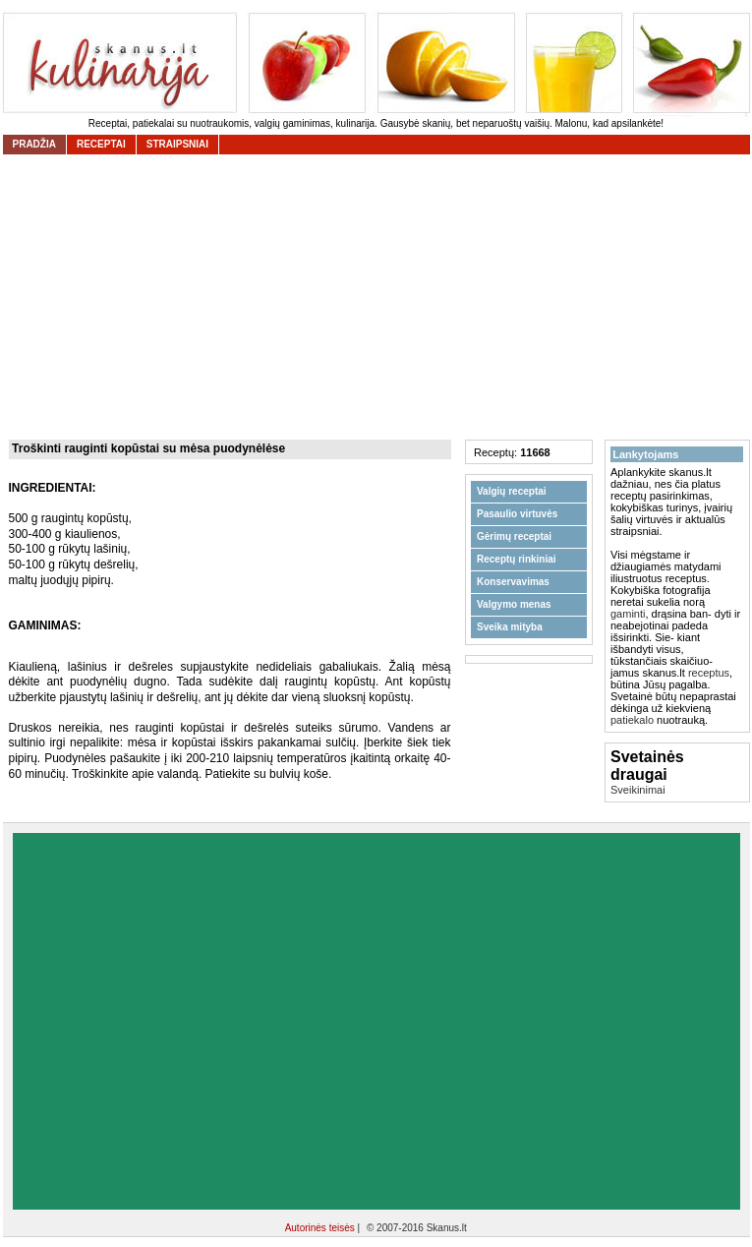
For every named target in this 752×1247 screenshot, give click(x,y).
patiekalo (632, 720)
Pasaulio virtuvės (517, 513)
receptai (101, 144)
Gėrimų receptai (514, 536)
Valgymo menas (514, 604)
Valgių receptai (512, 491)
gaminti (627, 614)
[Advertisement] (187, 1021)
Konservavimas (513, 581)
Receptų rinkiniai (516, 559)
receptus (708, 673)
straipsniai (177, 144)
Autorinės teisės (321, 1227)
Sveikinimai (637, 790)
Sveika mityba (510, 627)
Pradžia (34, 144)
